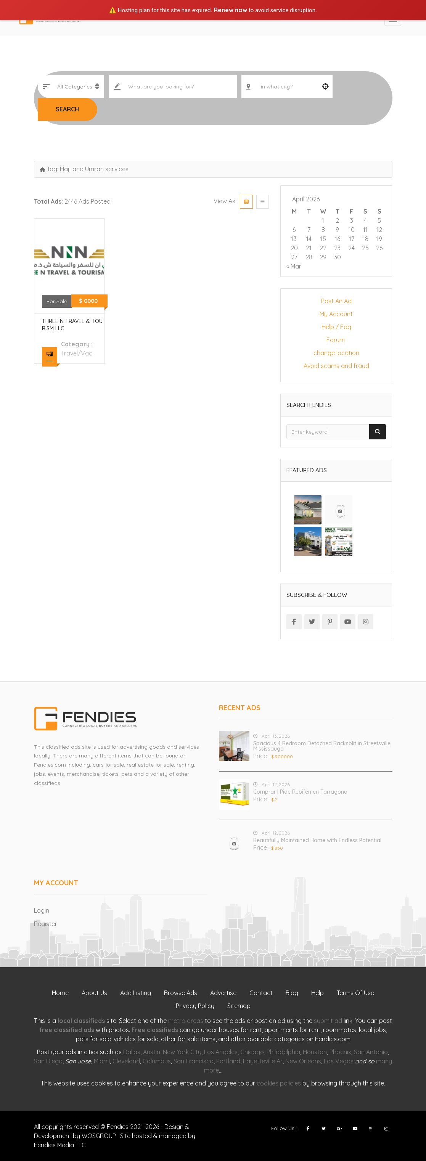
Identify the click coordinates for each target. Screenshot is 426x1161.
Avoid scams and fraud (336, 366)
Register (45, 924)
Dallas (131, 1052)
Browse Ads (180, 993)
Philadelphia (283, 1052)
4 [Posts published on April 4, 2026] (365, 220)
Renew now (230, 10)
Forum (336, 340)
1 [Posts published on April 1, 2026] (323, 220)
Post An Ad (336, 301)
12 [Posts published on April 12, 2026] (379, 229)
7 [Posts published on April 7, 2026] (308, 229)
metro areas (185, 1020)
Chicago (252, 1052)
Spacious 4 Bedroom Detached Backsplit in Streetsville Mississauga (322, 746)
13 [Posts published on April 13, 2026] (294, 239)
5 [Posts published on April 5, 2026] (379, 220)
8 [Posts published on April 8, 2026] (323, 229)
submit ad (328, 1020)
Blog (292, 993)
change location (336, 353)
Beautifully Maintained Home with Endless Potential (317, 840)
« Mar (293, 266)
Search (67, 109)
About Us (94, 993)
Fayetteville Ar (263, 1061)
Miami (102, 1061)
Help (317, 993)
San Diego (48, 1061)
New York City (182, 1052)
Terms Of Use (355, 993)
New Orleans (303, 1061)
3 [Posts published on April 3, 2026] (351, 220)
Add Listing (135, 993)
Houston (315, 1052)
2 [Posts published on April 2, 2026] (337, 220)
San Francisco (194, 1061)
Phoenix (340, 1052)
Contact (261, 993)
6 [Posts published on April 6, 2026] (294, 229)
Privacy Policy (195, 1006)
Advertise (223, 993)
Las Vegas (339, 1061)
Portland (228, 1061)
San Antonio (371, 1052)
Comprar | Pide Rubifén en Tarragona (300, 791)
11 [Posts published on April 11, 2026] (365, 229)
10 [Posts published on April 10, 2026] (352, 229)
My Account (336, 314)
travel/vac (76, 353)
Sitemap (239, 1006)
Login (41, 910)
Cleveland (126, 1061)
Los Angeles (221, 1052)
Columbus (157, 1061)
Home (60, 993)
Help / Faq (336, 327)
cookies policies (279, 1083)
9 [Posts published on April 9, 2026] (337, 229)
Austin (151, 1052)
